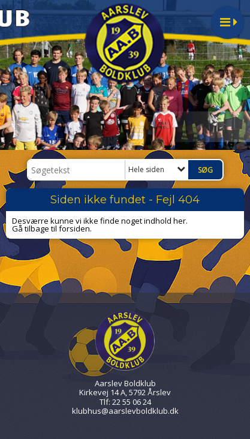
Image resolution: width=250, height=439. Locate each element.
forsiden (74, 228)
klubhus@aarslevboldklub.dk (125, 410)
